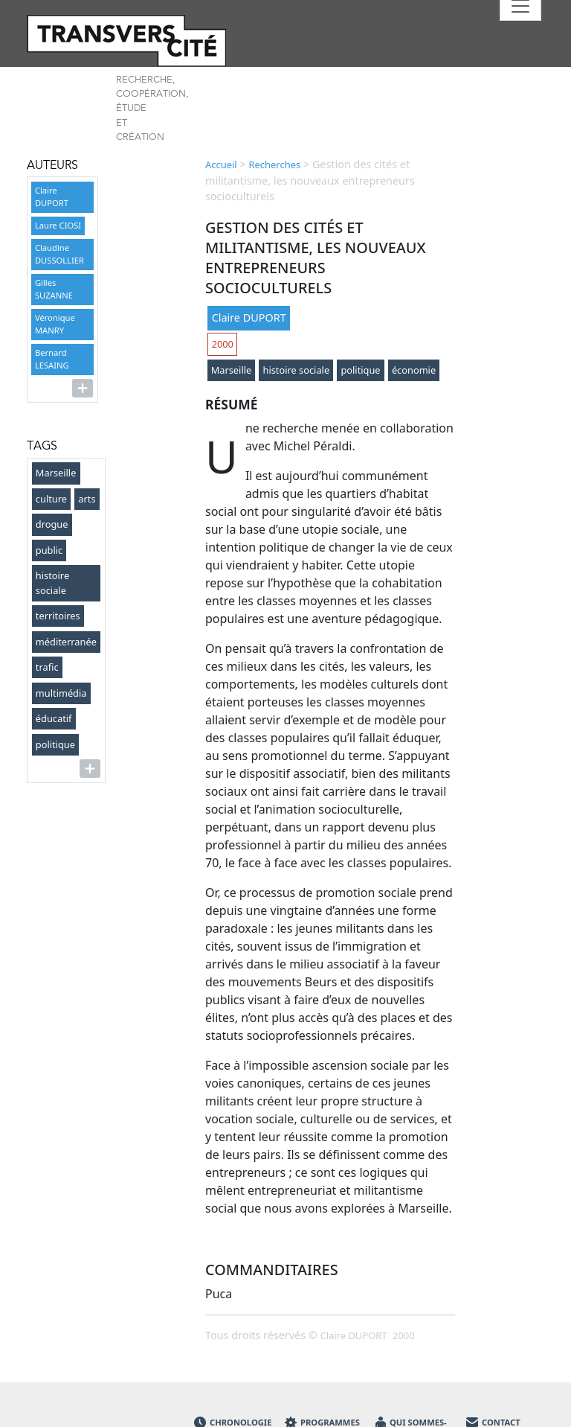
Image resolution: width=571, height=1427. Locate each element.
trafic (47, 667)
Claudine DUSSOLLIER (59, 254)
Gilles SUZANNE (54, 289)
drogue (52, 524)
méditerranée (66, 641)
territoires (58, 615)
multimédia (61, 693)
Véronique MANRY (55, 324)
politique (55, 744)
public (49, 550)
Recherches (274, 164)
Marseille (56, 472)
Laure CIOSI (58, 225)
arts (86, 498)
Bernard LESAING (52, 359)
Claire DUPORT (51, 196)
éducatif (54, 718)
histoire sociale (52, 582)
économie (414, 370)
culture (51, 498)
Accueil (221, 164)
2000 (222, 344)
